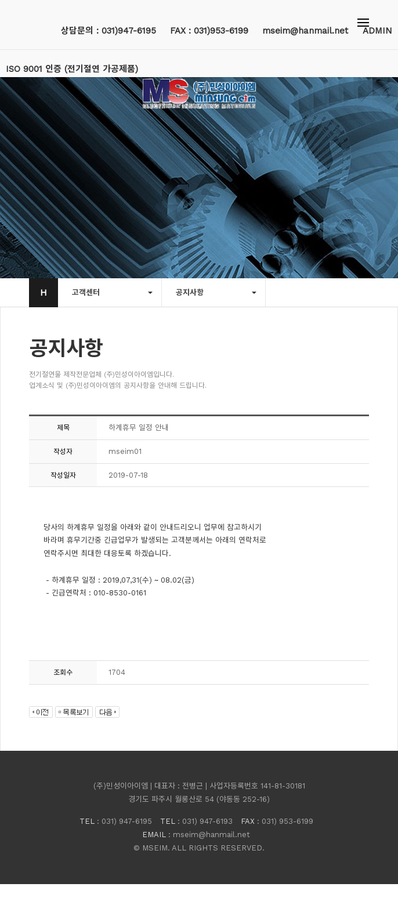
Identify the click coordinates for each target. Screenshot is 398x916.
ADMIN (377, 31)
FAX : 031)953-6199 (209, 31)
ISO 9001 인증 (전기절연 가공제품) (72, 69)
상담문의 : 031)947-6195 (108, 31)
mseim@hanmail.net (306, 31)
